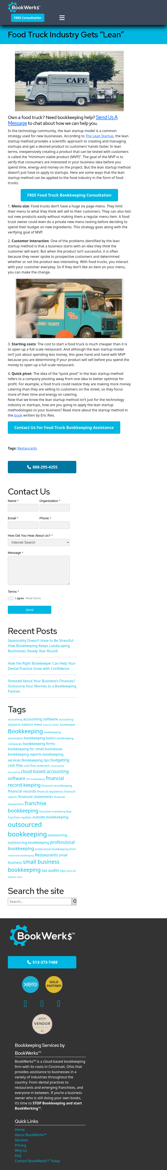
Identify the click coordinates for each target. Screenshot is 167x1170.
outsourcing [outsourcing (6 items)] (135, 646)
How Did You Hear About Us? (138, 161)
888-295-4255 (142, 72)
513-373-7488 (24, 807)
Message (133, 181)
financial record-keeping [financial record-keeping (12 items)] (142, 543)
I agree (133, 226)
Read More (140, 895)
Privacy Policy (100, 1103)
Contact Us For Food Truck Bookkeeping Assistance (63, 450)
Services (73, 932)
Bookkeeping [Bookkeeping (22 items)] (142, 443)
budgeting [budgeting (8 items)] (134, 504)
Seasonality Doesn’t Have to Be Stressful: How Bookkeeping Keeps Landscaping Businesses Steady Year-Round (145, 839)
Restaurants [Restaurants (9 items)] (136, 685)
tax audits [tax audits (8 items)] (134, 715)
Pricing (72, 937)
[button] (23, 29)
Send (139, 243)
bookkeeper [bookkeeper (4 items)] (133, 437)
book (49, 435)
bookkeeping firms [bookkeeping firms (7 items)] (141, 466)
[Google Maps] (25, 853)
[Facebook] (16, 839)
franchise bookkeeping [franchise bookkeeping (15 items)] (140, 595)
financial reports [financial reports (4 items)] (135, 569)
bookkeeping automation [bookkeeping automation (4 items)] (141, 451)
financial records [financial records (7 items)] (139, 558)
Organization (146, 122)
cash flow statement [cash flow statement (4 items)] (146, 510)
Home (72, 921)
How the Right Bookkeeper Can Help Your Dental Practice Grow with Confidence (140, 333)
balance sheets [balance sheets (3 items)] (142, 431)
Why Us (73, 942)
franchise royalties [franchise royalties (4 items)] (137, 611)
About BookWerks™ (83, 926)
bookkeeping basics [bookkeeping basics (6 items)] (141, 455)
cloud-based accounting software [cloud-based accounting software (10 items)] (137, 527)
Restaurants (27, 474)
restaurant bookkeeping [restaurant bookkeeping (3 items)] (146, 680)
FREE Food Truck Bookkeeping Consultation (64, 209)
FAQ (70, 947)
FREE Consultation (24, 17)
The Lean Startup (99, 145)
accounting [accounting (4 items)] (132, 410)
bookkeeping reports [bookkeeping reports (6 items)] (142, 482)
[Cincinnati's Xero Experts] (18, 825)
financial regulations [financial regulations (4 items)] (138, 564)
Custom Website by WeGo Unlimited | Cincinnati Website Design (84, 1107)
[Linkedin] (33, 839)
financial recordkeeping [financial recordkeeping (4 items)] (140, 553)
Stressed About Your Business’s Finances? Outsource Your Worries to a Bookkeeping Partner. (145, 1025)
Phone (145, 142)
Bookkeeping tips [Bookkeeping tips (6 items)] (139, 498)
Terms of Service (129, 1103)
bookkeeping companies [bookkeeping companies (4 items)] (141, 461)
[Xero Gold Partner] (30, 825)
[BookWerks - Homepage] (18, 5)
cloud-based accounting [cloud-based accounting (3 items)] (138, 515)
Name (130, 119)
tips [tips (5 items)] (146, 716)
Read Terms (133, 233)
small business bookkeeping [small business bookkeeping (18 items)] (141, 700)
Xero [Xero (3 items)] (141, 721)
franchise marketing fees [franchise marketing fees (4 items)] (141, 606)
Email (130, 142)
